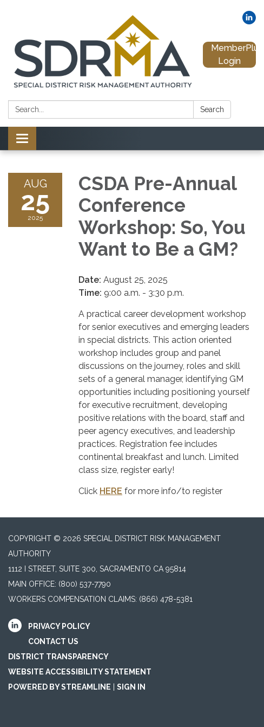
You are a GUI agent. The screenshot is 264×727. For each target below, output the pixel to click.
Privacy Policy (59, 626)
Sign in (131, 687)
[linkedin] (249, 21)
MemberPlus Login (233, 54)
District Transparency (58, 656)
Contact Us (53, 641)
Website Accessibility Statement (79, 671)
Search (212, 109)
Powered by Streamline (59, 687)
